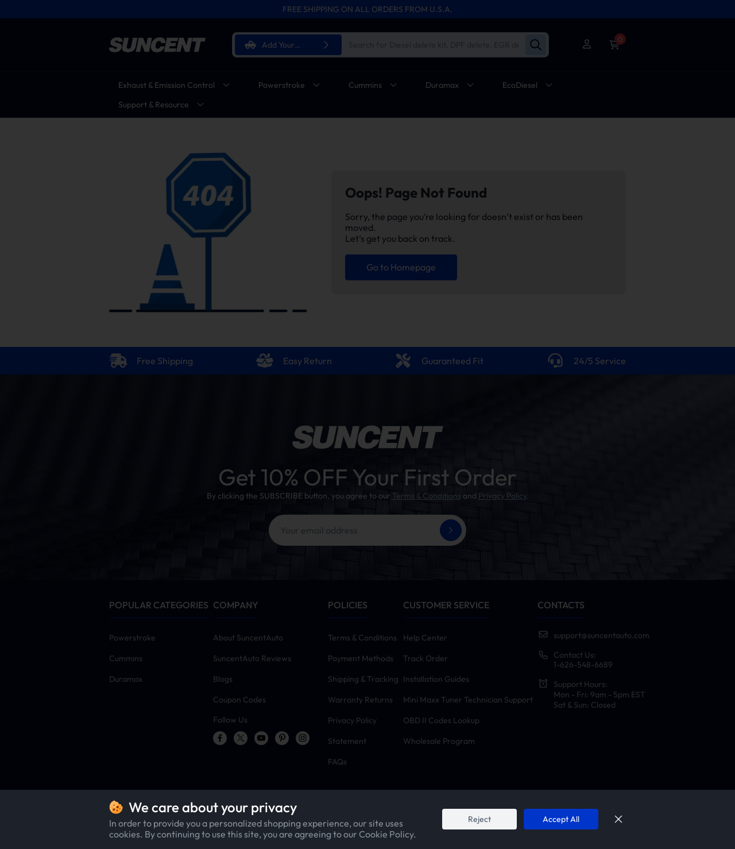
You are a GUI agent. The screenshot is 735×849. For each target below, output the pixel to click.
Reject (479, 819)
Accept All (561, 819)
